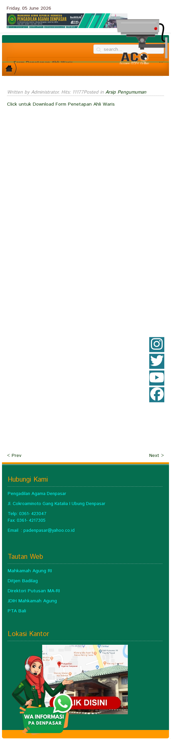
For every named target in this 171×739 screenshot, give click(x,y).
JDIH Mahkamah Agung (32, 601)
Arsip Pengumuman (125, 92)
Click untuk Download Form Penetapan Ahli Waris (61, 104)
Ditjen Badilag (23, 581)
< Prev (14, 455)
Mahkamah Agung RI (30, 571)
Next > (156, 455)
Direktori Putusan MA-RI (34, 591)
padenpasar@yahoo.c (45, 530)
